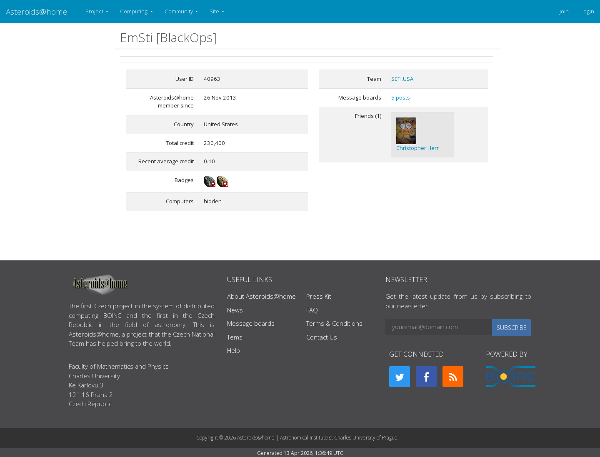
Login (587, 11)
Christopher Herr (417, 148)
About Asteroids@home (261, 296)
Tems (234, 337)
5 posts (400, 97)
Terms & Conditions (334, 323)
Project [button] (95, 11)
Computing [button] (134, 11)
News (235, 310)
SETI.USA (402, 78)
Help (233, 350)
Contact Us (321, 337)
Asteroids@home (36, 11)
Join (564, 11)
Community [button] (179, 11)
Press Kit (318, 296)
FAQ (312, 310)
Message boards (251, 323)
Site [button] (215, 11)
